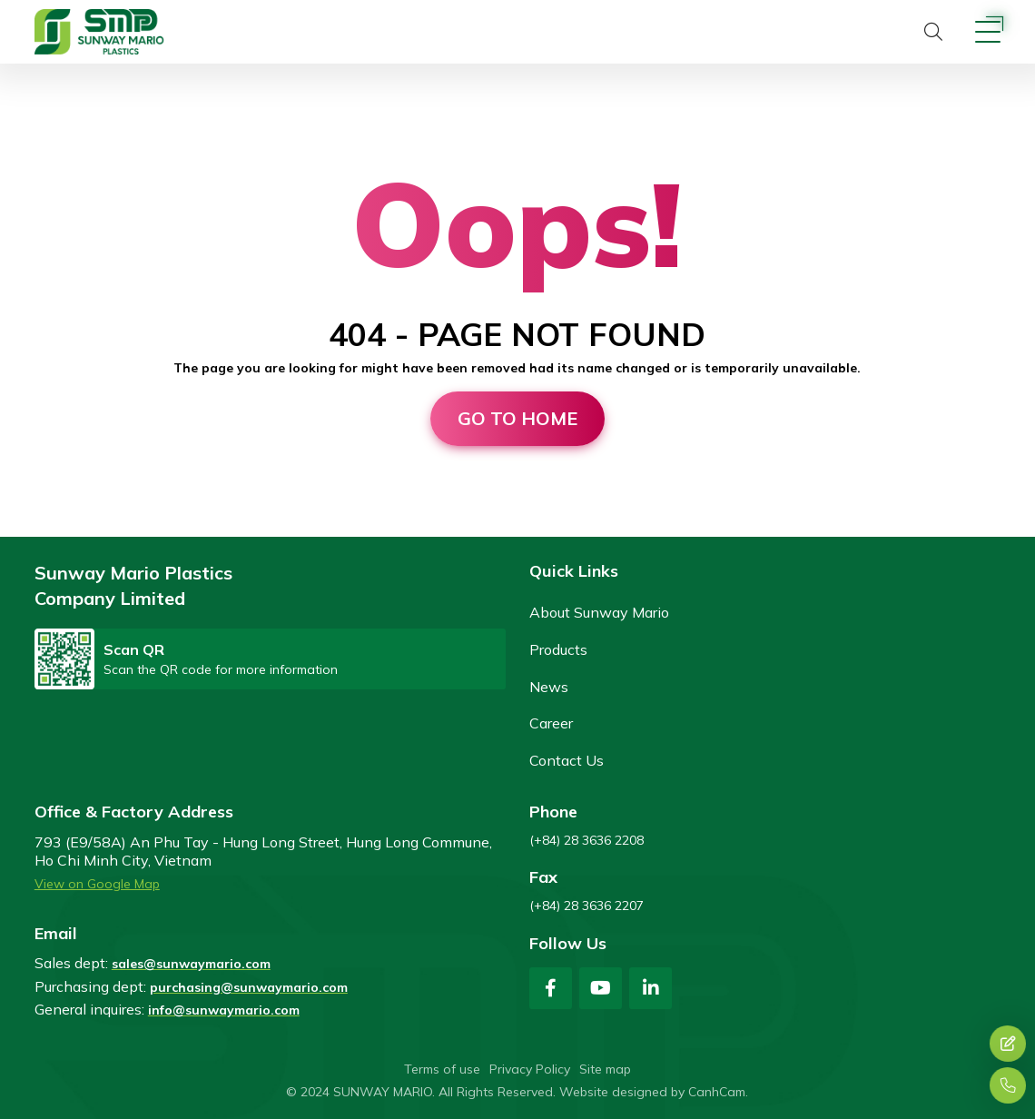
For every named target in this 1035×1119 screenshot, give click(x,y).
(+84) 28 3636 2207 (586, 905)
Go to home (517, 418)
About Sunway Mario (599, 612)
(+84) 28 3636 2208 (586, 840)
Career (551, 723)
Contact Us (566, 760)
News (548, 687)
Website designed (613, 1092)
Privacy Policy (529, 1069)
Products (558, 649)
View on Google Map (97, 884)
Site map (605, 1069)
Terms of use (442, 1069)
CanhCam (716, 1092)
